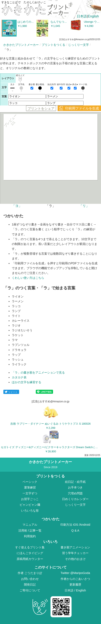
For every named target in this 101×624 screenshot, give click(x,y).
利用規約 (30, 536)
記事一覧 (35, 530)
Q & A (75, 530)
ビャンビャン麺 (30, 504)
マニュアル (30, 524)
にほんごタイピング (30, 553)
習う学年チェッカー (75, 553)
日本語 (82, 16)
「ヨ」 (17, 206)
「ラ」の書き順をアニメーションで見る (38, 372)
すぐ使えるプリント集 (30, 547)
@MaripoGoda (80, 573)
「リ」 (84, 206)
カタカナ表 (19, 377)
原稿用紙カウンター (30, 559)
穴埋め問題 (75, 493)
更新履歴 (75, 584)
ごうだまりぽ (33, 573)
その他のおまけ (75, 559)
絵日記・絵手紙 (75, 481)
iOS (76, 524)
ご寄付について (30, 590)
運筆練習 (30, 487)
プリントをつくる (53, 44)
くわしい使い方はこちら (28, 277)
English (93, 16)
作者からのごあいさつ (75, 579)
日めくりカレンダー (75, 499)
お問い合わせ (30, 579)
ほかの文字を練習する (26, 382)
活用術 (22, 530)
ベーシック (30, 481)
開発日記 (30, 584)
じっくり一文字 (78, 44)
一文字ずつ (30, 493)
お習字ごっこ (30, 499)
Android (85, 524)
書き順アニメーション (75, 547)
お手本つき (75, 487)
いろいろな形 (30, 510)
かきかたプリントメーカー (21, 44)
